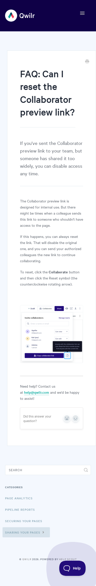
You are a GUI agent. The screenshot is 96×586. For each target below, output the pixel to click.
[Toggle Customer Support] (72, 568)
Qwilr (26, 559)
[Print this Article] (87, 62)
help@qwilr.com (36, 392)
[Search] (48, 470)
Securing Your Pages (23, 521)
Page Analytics (19, 498)
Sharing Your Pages (25, 532)
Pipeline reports (20, 509)
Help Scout (68, 559)
